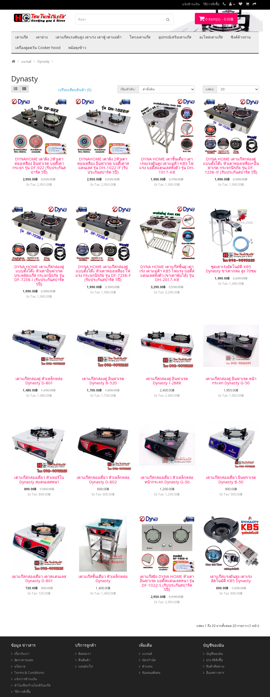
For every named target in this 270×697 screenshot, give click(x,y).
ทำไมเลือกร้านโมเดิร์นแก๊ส (32, 685)
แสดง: (210, 89)
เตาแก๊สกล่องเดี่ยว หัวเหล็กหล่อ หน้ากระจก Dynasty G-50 (167, 479)
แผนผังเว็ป (85, 666)
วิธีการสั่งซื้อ (211, 4)
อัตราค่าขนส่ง (23, 660)
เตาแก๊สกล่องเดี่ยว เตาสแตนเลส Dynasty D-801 (39, 578)
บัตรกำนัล (149, 660)
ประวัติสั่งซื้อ (214, 660)
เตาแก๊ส (21, 37)
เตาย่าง (42, 37)
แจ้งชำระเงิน (191, 4)
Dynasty (43, 61)
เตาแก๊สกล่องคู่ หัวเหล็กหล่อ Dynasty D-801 (39, 381)
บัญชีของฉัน (214, 653)
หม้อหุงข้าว (77, 47)
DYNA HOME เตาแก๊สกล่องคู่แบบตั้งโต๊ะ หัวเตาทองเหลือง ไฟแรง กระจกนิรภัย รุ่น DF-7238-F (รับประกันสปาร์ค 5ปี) (103, 273)
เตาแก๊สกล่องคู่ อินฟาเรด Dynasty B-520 (103, 381)
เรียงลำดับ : (128, 89)
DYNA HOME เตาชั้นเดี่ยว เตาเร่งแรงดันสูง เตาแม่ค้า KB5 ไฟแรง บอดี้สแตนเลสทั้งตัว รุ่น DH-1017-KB (167, 165)
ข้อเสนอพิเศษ (151, 672)
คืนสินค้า (84, 660)
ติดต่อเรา (84, 653)
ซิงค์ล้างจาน (241, 37)
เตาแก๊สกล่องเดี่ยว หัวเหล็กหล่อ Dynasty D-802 (103, 479)
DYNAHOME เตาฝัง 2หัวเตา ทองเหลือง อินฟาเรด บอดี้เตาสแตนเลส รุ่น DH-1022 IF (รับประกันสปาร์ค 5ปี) (103, 165)
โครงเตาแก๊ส (140, 37)
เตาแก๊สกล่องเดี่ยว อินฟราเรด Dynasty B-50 (231, 479)
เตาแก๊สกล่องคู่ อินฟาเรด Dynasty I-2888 (167, 381)
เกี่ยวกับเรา (21, 653)
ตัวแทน (147, 666)
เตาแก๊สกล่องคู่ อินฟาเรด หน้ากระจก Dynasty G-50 (231, 381)
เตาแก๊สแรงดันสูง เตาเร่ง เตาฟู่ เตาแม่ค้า (89, 37)
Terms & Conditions (29, 672)
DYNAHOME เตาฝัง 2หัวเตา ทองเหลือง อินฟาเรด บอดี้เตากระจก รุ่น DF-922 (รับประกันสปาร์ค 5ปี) (39, 165)
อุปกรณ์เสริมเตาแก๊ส (174, 37)
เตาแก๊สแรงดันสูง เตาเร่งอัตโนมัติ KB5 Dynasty (231, 578)
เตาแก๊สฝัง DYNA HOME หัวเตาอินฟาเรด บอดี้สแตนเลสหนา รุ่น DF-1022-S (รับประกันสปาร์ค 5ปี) (167, 583)
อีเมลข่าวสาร (215, 672)
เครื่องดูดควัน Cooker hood (37, 47)
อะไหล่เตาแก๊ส (211, 37)
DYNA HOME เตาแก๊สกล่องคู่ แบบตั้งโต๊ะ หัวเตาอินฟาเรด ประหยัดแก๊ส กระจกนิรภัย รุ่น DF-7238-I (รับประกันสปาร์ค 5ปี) (39, 275)
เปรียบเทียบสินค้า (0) (74, 89)
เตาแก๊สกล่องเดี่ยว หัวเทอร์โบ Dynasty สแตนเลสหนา (39, 479)
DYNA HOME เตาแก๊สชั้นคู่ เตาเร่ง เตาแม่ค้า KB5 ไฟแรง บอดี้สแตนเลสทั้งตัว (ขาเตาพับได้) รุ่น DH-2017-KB (166, 273)
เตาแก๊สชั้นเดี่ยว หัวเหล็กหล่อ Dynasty (103, 578)
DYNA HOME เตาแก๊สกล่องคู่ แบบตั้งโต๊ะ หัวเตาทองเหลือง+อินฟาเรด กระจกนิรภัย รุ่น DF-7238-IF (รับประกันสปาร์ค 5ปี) (231, 165)
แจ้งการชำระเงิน (25, 679)
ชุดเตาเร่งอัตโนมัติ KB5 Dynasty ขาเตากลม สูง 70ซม (231, 269)
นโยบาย (20, 666)
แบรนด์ (26, 61)
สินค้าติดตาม (215, 666)
